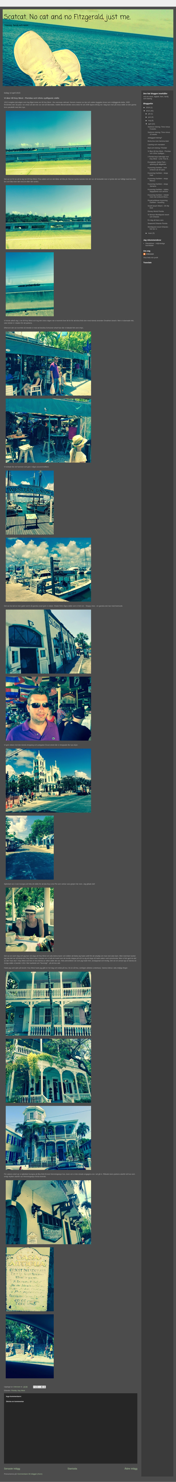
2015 (148, 111)
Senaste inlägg (12, 1468)
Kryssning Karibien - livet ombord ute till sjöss (157, 169)
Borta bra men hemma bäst (158, 141)
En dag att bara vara (155, 220)
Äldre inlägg (131, 1468)
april (150, 124)
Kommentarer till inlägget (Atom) (29, 1474)
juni (149, 117)
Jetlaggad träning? (155, 138)
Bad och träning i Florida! (157, 148)
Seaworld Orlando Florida (157, 223)
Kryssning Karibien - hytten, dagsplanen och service (158, 190)
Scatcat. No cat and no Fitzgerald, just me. (67, 17)
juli (149, 114)
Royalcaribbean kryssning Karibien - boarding (157, 201)
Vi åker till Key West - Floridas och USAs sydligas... (159, 152)
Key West (21, 1391)
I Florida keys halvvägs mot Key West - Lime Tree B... (158, 158)
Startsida (72, 1468)
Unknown (150, 254)
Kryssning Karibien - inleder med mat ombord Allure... (158, 196)
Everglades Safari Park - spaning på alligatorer (157, 163)
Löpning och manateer (156, 145)
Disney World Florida (156, 211)
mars (150, 233)
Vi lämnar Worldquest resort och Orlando (158, 216)
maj (149, 121)
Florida (14, 1391)
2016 (148, 107)
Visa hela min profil (150, 258)
